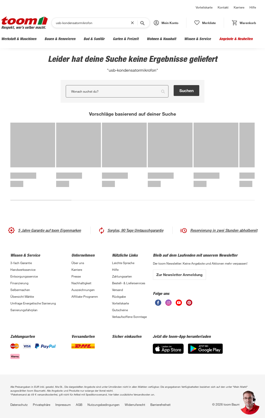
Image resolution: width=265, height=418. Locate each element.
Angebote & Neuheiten (236, 38)
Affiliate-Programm (84, 296)
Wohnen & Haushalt (161, 38)
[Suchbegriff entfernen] (133, 22)
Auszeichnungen (83, 290)
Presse (76, 276)
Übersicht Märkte (22, 296)
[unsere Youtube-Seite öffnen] (179, 303)
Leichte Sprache (123, 263)
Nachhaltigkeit (81, 283)
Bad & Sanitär (94, 38)
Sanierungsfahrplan (24, 310)
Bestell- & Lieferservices (128, 283)
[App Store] (168, 349)
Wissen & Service (197, 38)
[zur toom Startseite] (24, 22)
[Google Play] (205, 349)
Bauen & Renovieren (60, 38)
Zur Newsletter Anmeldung (179, 274)
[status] (205, 23)
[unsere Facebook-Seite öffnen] (158, 303)
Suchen (186, 90)
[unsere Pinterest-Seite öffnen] (189, 303)
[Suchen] (93, 22)
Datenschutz (19, 404)
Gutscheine (120, 310)
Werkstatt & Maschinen (18, 38)
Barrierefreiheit (160, 404)
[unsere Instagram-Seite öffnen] (168, 303)
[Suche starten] (142, 23)
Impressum (63, 404)
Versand (117, 290)
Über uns (77, 263)
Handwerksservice (22, 269)
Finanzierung (19, 283)
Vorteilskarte (204, 7)
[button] (166, 23)
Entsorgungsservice (24, 276)
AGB (79, 404)
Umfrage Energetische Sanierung (33, 303)
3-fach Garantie (21, 263)
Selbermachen (20, 290)
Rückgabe (119, 296)
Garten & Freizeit (125, 38)
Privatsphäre (41, 404)
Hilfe (252, 7)
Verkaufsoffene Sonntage (129, 317)
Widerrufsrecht (135, 404)
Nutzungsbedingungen (103, 404)
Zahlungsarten (122, 276)
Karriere (239, 7)
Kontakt (223, 7)
